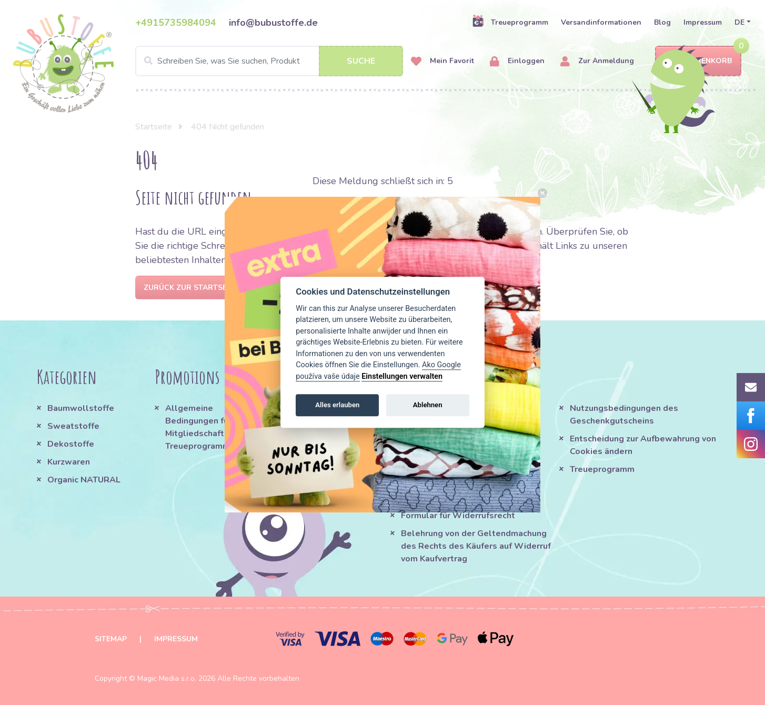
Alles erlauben (337, 405)
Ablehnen (427, 405)
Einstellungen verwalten (401, 376)
